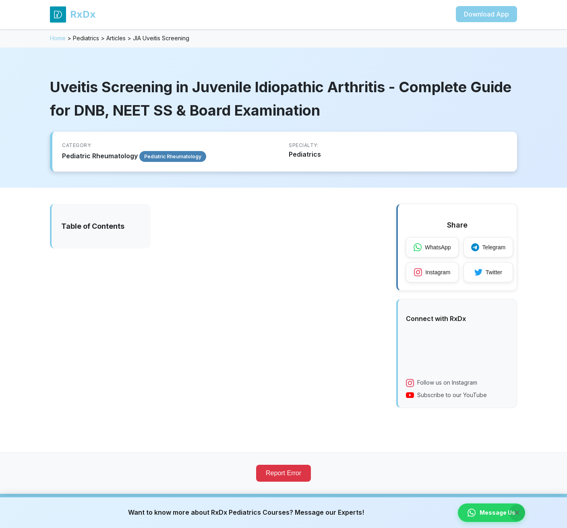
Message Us (491, 513)
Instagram (432, 272)
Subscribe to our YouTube (446, 395)
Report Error (283, 473)
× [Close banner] (517, 512)
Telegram (488, 247)
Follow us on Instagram (441, 383)
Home (58, 38)
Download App (486, 14)
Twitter (488, 272)
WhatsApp (432, 247)
